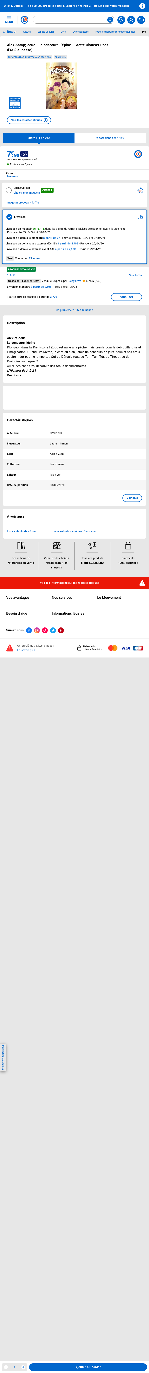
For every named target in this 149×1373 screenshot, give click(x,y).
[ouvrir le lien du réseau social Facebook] (29, 630)
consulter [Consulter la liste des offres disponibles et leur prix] (126, 297)
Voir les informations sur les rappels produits (69, 582)
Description (16, 323)
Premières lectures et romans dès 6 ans (29, 57)
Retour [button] (12, 31)
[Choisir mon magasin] (121, 20)
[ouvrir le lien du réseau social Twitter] (53, 630)
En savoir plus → (28, 650)
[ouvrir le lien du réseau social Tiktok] (45, 630)
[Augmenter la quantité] (23, 1367)
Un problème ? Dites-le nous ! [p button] (74, 310)
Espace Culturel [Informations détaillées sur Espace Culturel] (46, 31)
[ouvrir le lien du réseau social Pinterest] (61, 630)
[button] (29, 120)
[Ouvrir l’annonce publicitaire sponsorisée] (74, 397)
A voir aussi (16, 516)
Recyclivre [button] (74, 280)
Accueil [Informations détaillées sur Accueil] (27, 31)
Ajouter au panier (88, 1367)
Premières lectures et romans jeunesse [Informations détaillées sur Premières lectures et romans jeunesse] (115, 31)
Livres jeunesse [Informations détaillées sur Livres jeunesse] (80, 31)
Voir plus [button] (132, 497)
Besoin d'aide (16, 613)
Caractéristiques (20, 420)
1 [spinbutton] (14, 1367)
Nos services (62, 597)
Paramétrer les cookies (3, 1057)
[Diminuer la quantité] (6, 1367)
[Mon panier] (141, 20)
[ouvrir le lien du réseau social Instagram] (37, 630)
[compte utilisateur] (131, 20)
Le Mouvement (109, 597)
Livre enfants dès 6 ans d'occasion (74, 531)
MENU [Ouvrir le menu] (9, 19)
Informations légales (68, 613)
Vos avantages (17, 597)
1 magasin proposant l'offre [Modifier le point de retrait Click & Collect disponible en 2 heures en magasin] (22, 202)
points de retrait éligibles (71, 228)
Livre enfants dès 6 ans (21, 531)
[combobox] (73, 20)
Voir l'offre (135, 275)
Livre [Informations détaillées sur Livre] (63, 31)
